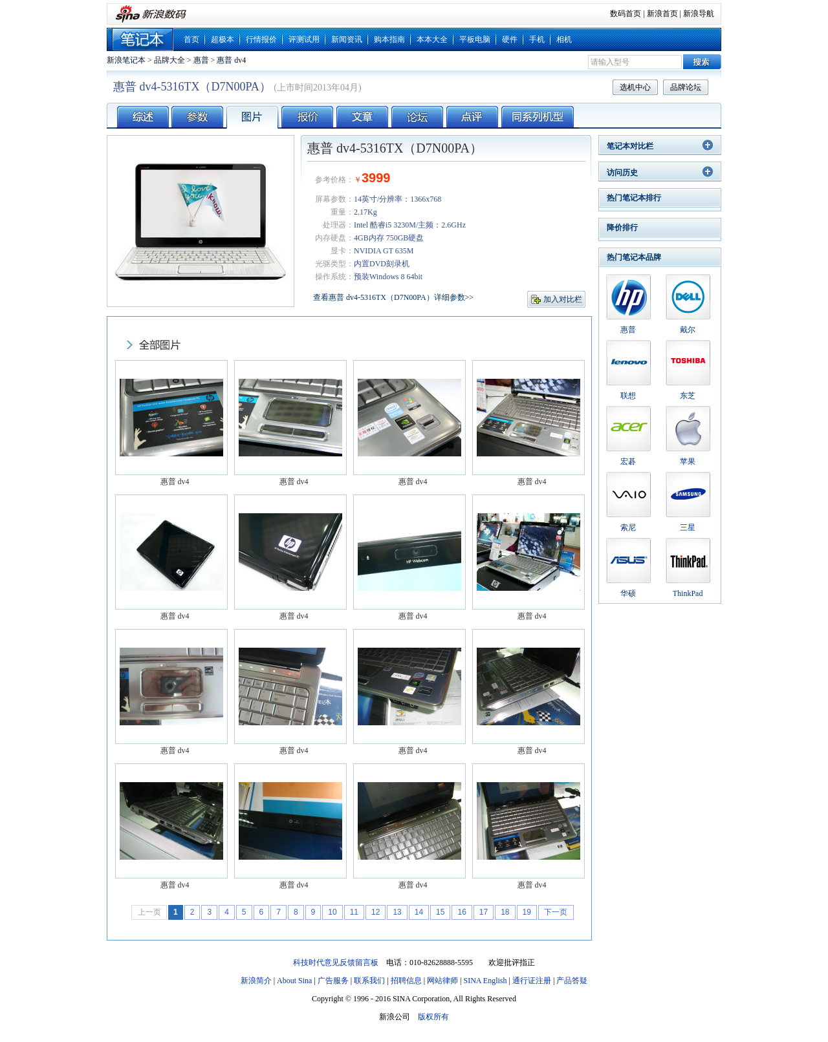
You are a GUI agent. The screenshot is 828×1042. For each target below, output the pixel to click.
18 (505, 912)
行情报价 (261, 39)
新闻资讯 (346, 39)
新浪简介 (256, 980)
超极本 (222, 39)
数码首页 (625, 13)
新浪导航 (698, 13)
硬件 (510, 39)
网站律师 (442, 980)
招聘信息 (406, 980)
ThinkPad (688, 593)
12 (375, 912)
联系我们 (369, 980)
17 (483, 912)
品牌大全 (169, 60)
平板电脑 (474, 39)
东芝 (687, 395)
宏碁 (628, 461)
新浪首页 (662, 13)
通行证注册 (531, 980)
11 (354, 912)
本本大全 (432, 39)
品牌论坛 (685, 87)
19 (527, 912)
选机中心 (635, 87)
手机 (537, 39)
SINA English (485, 980)
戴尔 (687, 329)
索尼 (628, 527)
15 (440, 912)
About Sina (294, 980)
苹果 (687, 461)
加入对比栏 (562, 299)
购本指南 (389, 39)
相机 (564, 39)
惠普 (201, 60)
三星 (687, 527)
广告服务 (333, 980)
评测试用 (304, 39)
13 (397, 912)
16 (461, 912)
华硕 (628, 593)
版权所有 (433, 1016)
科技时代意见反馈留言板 (335, 962)
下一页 (555, 912)
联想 (628, 395)
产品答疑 (571, 980)
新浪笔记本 (126, 60)
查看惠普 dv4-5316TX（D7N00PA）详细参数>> (393, 297)
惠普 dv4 (231, 60)
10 (332, 912)
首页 (191, 39)
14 (419, 912)
